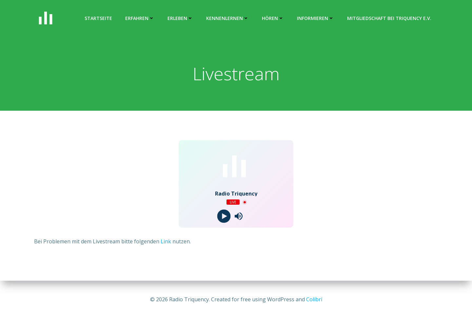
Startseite (98, 18)
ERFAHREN (139, 18)
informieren (315, 18)
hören (273, 18)
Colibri (314, 299)
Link (166, 241)
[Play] (223, 216)
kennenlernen (227, 18)
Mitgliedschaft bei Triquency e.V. (389, 18)
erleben (180, 18)
